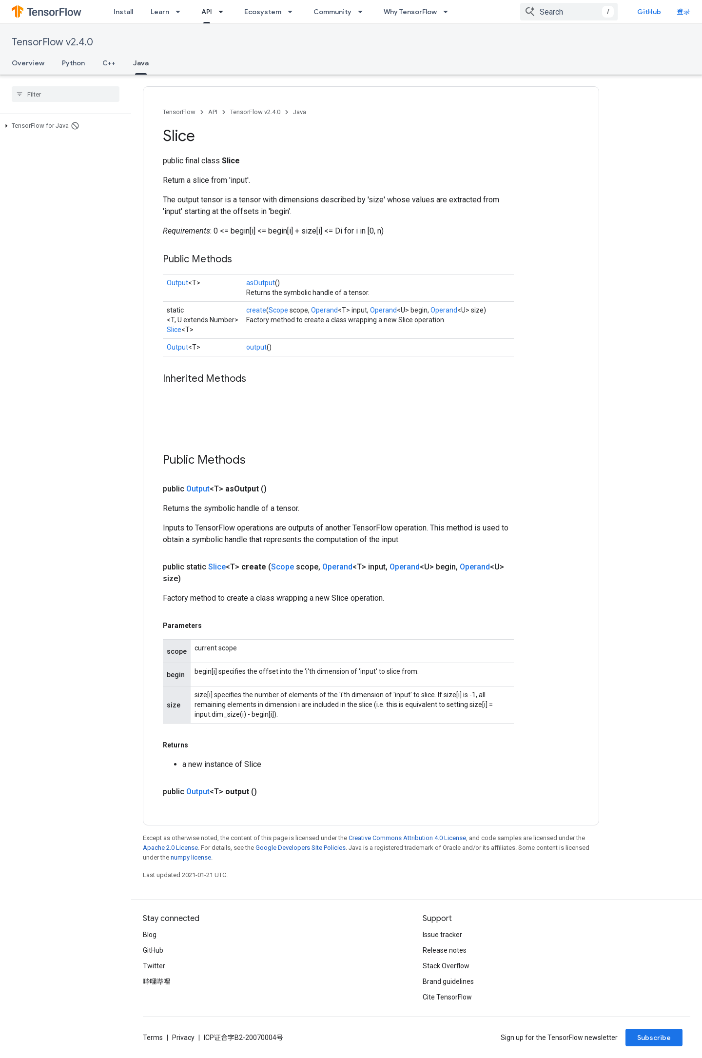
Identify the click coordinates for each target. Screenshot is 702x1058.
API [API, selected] (206, 11)
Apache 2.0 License (170, 847)
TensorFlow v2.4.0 (52, 42)
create (256, 310)
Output (177, 283)
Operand (324, 310)
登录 (683, 12)
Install (123, 11)
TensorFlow (179, 112)
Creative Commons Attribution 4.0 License (407, 838)
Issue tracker (442, 935)
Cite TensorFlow (447, 997)
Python (73, 63)
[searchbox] (65, 94)
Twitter (154, 966)
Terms (153, 1037)
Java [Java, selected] (141, 63)
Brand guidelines (448, 981)
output (256, 347)
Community (332, 11)
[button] (63, 126)
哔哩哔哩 (156, 981)
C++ (109, 63)
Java (299, 112)
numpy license (191, 857)
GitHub (649, 11)
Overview (28, 63)
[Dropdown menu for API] (223, 11)
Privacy (183, 1037)
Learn (160, 11)
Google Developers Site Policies (300, 847)
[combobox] (569, 11)
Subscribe (654, 1037)
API (212, 112)
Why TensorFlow (410, 11)
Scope (278, 310)
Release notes (445, 950)
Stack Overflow (446, 966)
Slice (174, 329)
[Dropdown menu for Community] (363, 11)
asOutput (260, 283)
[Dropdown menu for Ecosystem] (293, 11)
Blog (149, 935)
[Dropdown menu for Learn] (181, 11)
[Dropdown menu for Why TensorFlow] (448, 11)
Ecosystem (262, 11)
